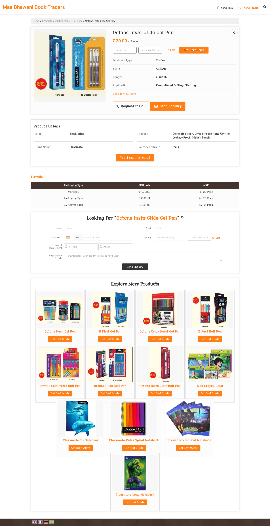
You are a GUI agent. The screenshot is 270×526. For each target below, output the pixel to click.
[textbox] (150, 50)
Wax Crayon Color (210, 386)
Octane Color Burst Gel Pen (160, 331)
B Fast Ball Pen (210, 331)
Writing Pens (62, 21)
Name (59, 228)
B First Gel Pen (110, 331)
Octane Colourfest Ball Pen (60, 386)
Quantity (147, 237)
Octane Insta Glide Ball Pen (160, 386)
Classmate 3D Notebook (81, 440)
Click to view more (124, 93)
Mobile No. (56, 237)
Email (148, 228)
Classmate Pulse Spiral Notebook (134, 440)
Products (47, 21)
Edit (171, 50)
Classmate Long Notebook (135, 494)
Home (36, 21)
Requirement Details (55, 256)
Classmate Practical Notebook (188, 440)
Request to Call (131, 106)
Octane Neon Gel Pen (60, 331)
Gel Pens (77, 21)
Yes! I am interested (135, 157)
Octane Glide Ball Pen (110, 386)
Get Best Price (194, 50)
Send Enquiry (168, 106)
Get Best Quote (60, 339)
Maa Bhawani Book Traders (34, 7)
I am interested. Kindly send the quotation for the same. (143, 257)
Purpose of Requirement (55, 246)
